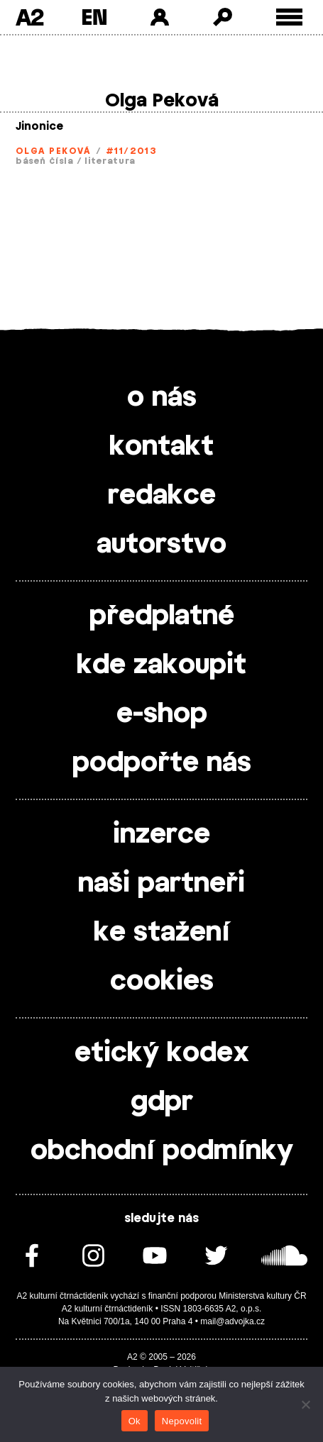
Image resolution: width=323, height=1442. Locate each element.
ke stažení (162, 933)
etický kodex (162, 1053)
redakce (162, 496)
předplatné (161, 616)
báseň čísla (45, 161)
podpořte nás (161, 763)
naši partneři (161, 884)
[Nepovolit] (305, 1404)
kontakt (161, 447)
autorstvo (161, 545)
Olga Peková (53, 151)
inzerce (161, 835)
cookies (162, 982)
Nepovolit (182, 1421)
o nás (162, 398)
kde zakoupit (161, 665)
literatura (110, 161)
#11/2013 (132, 151)
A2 (29, 17)
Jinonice (39, 126)
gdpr (162, 1102)
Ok (134, 1421)
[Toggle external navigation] (289, 17)
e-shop (161, 714)
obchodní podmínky (162, 1151)
